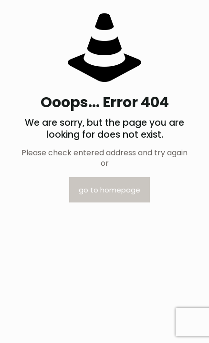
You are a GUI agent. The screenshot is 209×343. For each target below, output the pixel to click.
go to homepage (109, 190)
